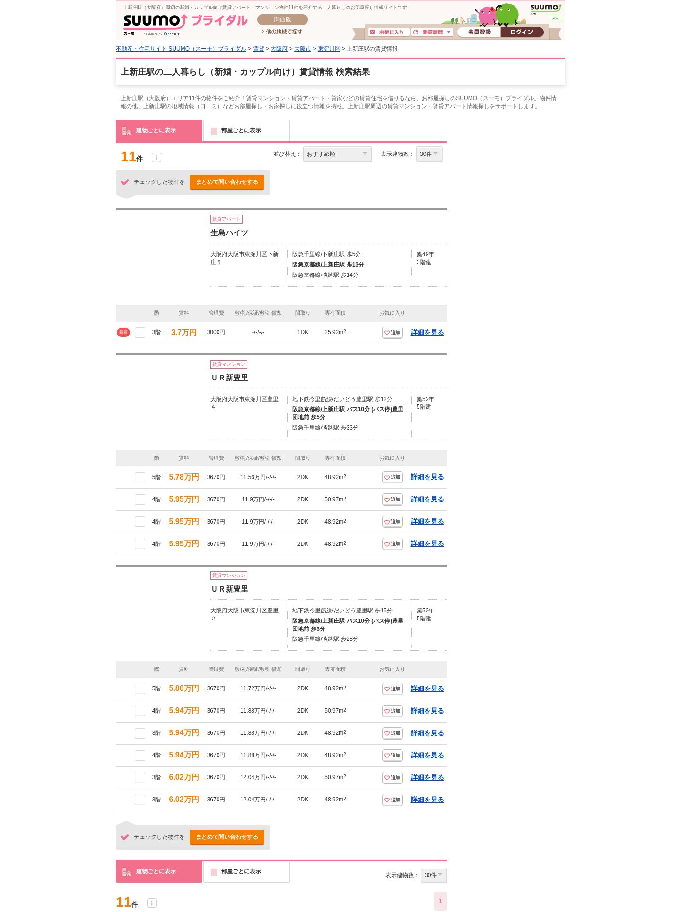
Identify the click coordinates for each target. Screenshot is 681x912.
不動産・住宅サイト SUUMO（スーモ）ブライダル (181, 48)
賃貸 (258, 48)
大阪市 (302, 48)
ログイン (522, 32)
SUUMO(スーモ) (546, 9)
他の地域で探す (282, 32)
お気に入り (389, 32)
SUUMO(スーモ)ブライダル (185, 24)
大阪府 (279, 48)
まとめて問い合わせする (227, 182)
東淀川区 (329, 48)
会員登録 (478, 32)
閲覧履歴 (432, 32)
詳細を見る (427, 332)
